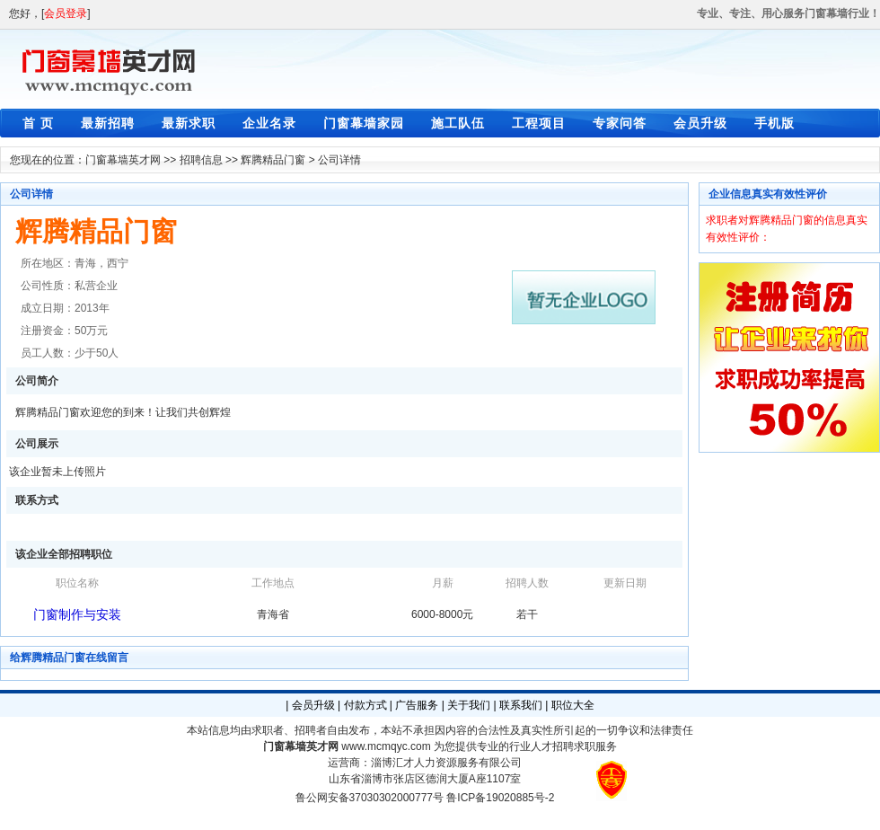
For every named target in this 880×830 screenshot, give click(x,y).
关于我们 (468, 705)
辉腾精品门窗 (273, 160)
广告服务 (416, 705)
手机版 (774, 123)
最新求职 (189, 123)
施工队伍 (458, 123)
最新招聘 (108, 123)
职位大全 (572, 705)
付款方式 (365, 705)
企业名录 (269, 123)
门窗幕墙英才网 (123, 160)
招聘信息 (201, 160)
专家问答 (620, 123)
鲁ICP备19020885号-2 (500, 797)
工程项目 (539, 123)
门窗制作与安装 (77, 614)
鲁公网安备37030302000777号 (369, 797)
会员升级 (700, 123)
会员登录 (65, 13)
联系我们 (520, 705)
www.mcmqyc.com (385, 746)
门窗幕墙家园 (363, 123)
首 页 (38, 123)
